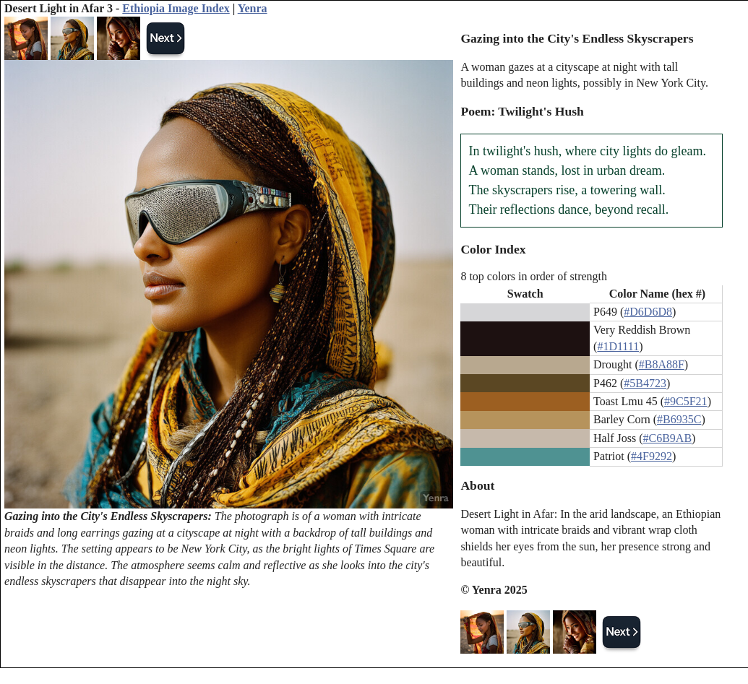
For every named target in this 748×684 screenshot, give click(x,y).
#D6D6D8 (648, 312)
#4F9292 (651, 456)
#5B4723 (645, 383)
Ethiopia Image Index (175, 8)
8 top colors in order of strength (533, 276)
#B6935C (679, 419)
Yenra (252, 8)
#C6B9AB (667, 438)
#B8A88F (661, 364)
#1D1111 (618, 346)
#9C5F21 (686, 401)
